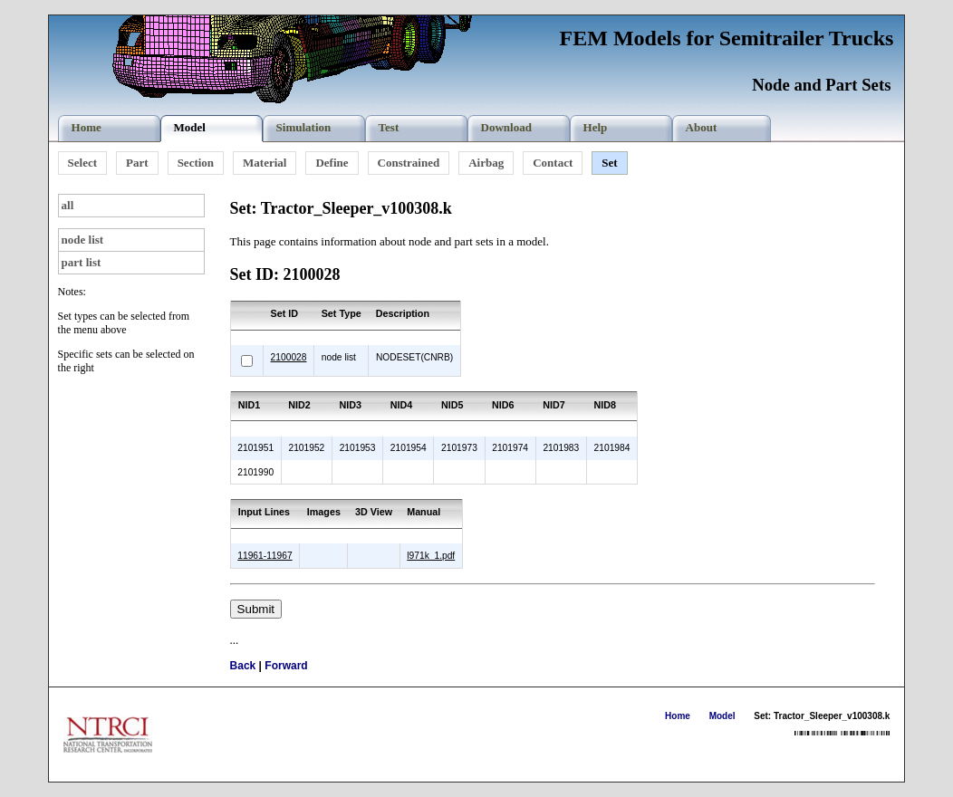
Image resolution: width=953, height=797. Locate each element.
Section (196, 162)
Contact (553, 162)
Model (722, 716)
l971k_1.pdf (431, 556)
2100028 (289, 357)
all (68, 205)
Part (137, 162)
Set (609, 162)
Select (82, 162)
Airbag (486, 162)
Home (677, 716)
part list (81, 262)
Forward (286, 665)
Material (264, 162)
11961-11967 (264, 556)
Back (243, 665)
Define (331, 162)
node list (83, 239)
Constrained (409, 162)
